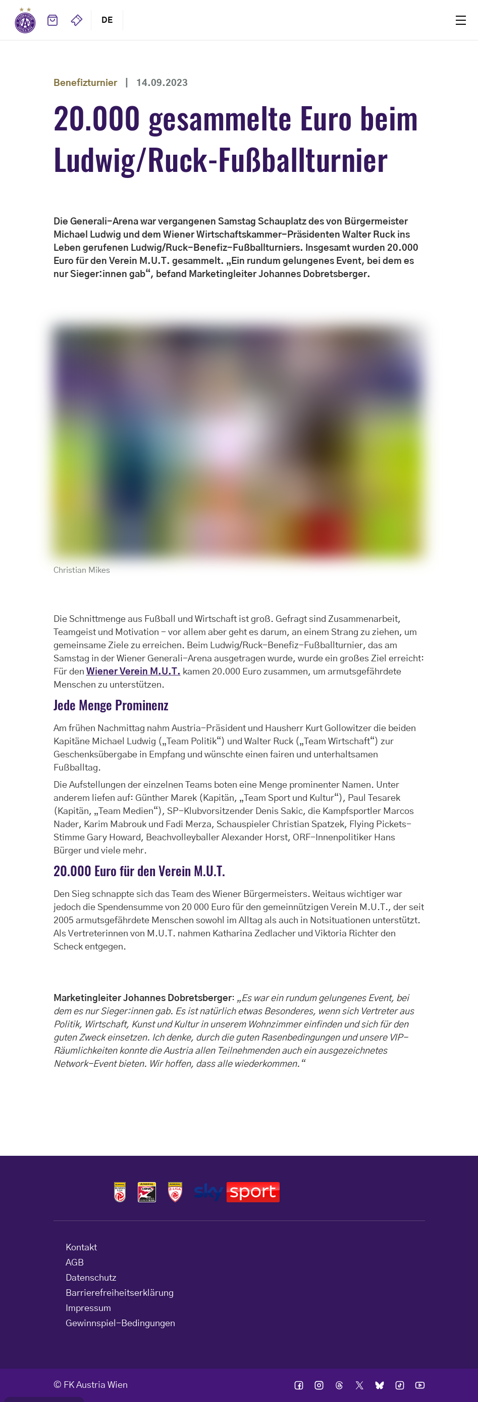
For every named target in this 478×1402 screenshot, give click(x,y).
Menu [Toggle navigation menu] (461, 20)
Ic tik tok (400, 1385)
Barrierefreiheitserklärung (120, 1293)
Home (25, 20)
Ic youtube (420, 1385)
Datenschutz (91, 1278)
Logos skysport (237, 1192)
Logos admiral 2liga (175, 1192)
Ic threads (339, 1385)
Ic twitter (359, 1385)
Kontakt (81, 1247)
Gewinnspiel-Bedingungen (120, 1323)
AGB (75, 1263)
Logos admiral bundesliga (120, 1192)
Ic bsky (380, 1385)
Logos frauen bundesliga (147, 1192)
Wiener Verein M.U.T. (133, 671)
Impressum (88, 1308)
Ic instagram (319, 1385)
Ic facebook (299, 1385)
